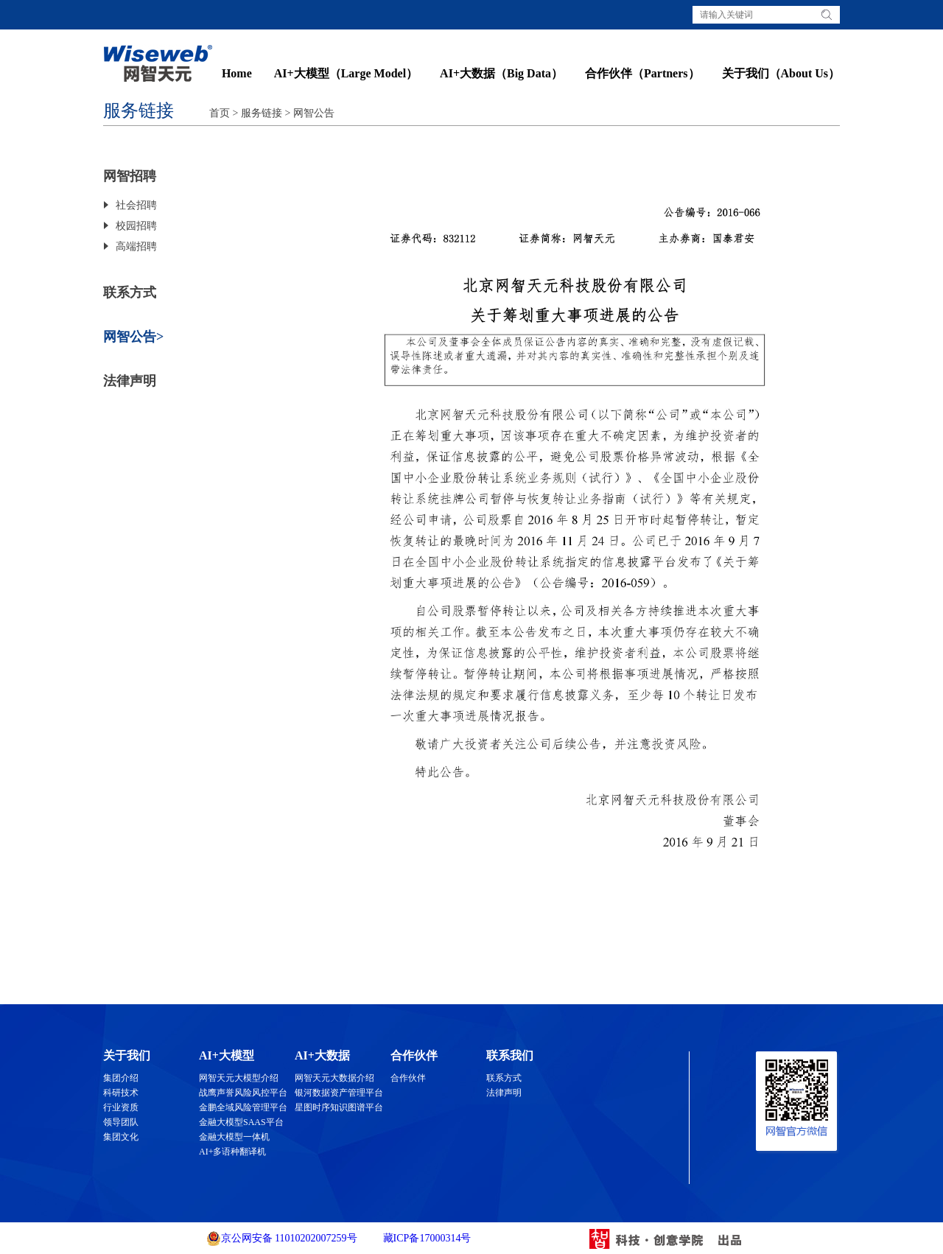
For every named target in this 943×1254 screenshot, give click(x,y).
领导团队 (121, 1122)
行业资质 (121, 1107)
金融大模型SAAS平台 (241, 1122)
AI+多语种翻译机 (232, 1151)
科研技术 (121, 1092)
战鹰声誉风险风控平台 (243, 1092)
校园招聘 (136, 225)
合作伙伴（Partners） (642, 73)
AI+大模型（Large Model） (346, 73)
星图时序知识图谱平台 (339, 1107)
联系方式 (129, 292)
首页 (219, 113)
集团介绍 (121, 1078)
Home (237, 73)
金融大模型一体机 (234, 1137)
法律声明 (129, 381)
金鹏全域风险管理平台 (243, 1107)
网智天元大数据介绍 (334, 1078)
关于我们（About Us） (781, 73)
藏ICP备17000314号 (425, 1238)
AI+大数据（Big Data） (501, 73)
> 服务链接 (256, 113)
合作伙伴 (408, 1078)
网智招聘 (129, 176)
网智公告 (313, 113)
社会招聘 (136, 205)
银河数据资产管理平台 (339, 1092)
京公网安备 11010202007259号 (281, 1238)
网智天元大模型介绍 (238, 1078)
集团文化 (121, 1137)
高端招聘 (136, 246)
